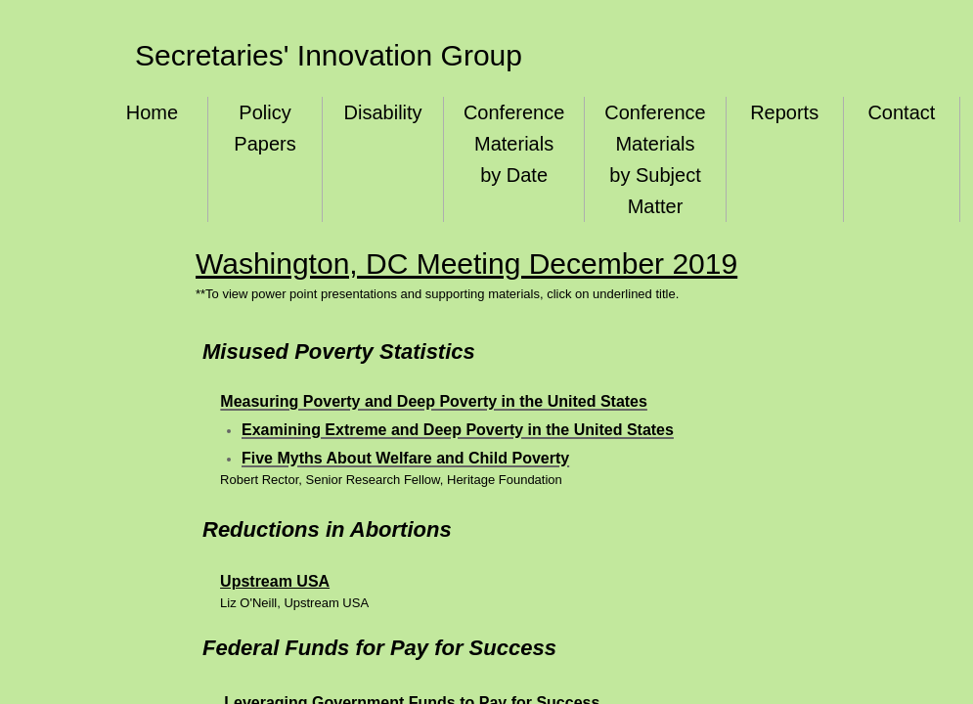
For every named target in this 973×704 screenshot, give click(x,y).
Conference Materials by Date (514, 144)
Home (152, 112)
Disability (383, 112)
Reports (784, 112)
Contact (901, 112)
